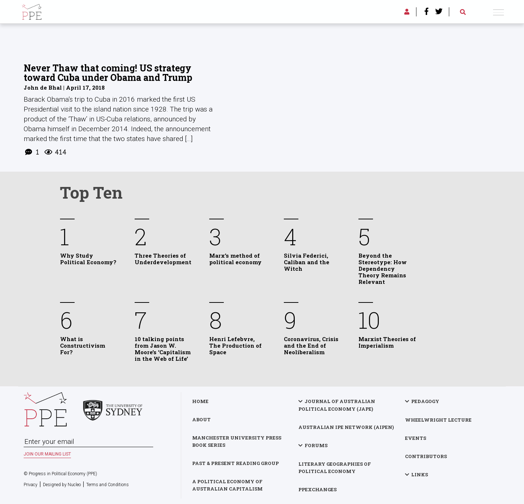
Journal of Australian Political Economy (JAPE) (336, 405)
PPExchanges (317, 489)
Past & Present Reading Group (235, 463)
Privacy (30, 484)
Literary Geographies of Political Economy (334, 467)
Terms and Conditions (107, 484)
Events (415, 438)
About (201, 419)
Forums (316, 445)
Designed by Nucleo (62, 484)
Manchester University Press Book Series (236, 441)
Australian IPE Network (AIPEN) (346, 427)
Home (200, 401)
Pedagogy (425, 401)
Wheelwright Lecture (438, 420)
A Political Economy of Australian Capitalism (227, 485)
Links (419, 474)
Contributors (426, 456)
